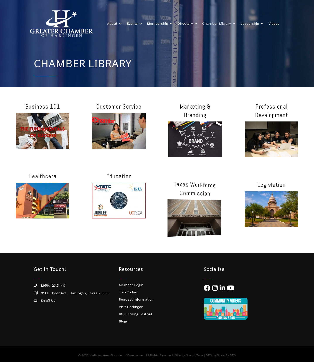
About (112, 23)
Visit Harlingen (131, 307)
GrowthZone (194, 355)
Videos (273, 23)
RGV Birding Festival (135, 314)
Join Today (128, 292)
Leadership (249, 23)
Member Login (131, 285)
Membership (157, 23)
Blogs (123, 321)
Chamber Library (216, 23)
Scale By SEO (226, 355)
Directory (185, 23)
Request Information (136, 299)
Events (132, 23)
